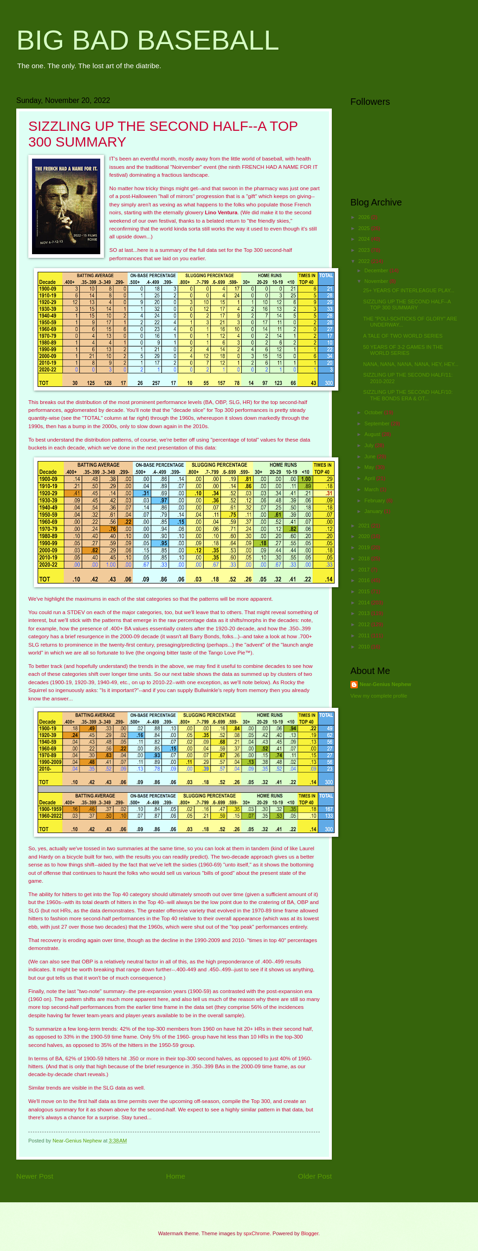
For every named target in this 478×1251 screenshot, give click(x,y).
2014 (364, 602)
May (369, 467)
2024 (364, 239)
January (374, 511)
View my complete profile (378, 696)
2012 (364, 624)
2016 (364, 580)
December (376, 270)
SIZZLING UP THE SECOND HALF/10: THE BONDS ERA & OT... (408, 395)
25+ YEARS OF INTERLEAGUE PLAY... (409, 290)
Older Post (315, 1176)
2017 (364, 569)
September (377, 423)
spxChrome (257, 1233)
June (370, 456)
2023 (364, 250)
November (376, 281)
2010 (364, 646)
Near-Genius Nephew (385, 684)
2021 (364, 525)
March (372, 489)
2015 (364, 591)
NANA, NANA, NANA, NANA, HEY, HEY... (411, 364)
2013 (364, 613)
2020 (364, 536)
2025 (364, 228)
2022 (364, 261)
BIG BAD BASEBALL (147, 40)
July (369, 445)
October (374, 412)
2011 (364, 635)
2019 (364, 547)
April (370, 478)
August (372, 434)
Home (175, 1176)
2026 (364, 217)
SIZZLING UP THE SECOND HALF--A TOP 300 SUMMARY (407, 304)
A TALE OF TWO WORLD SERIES (403, 336)
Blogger (309, 1233)
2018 (364, 558)
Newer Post (34, 1176)
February (375, 500)
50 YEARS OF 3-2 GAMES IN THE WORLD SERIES (403, 350)
